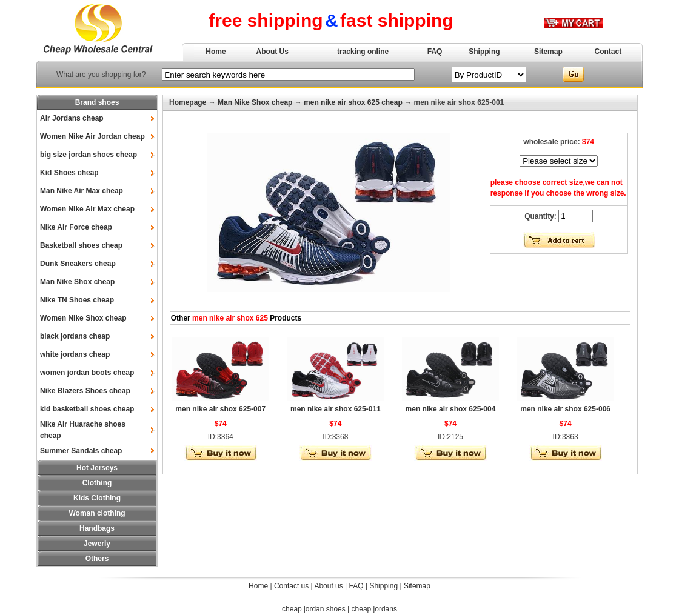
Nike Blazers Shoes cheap (85, 391)
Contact (608, 51)
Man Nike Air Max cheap (81, 191)
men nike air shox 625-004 (451, 409)
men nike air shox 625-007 (220, 409)
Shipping (484, 51)
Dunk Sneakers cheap (78, 263)
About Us (272, 51)
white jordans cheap (75, 354)
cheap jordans (374, 609)
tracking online (363, 51)
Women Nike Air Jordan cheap (92, 136)
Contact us (291, 586)
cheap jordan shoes (314, 609)
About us (328, 586)
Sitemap (548, 51)
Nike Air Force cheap (76, 227)
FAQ (435, 51)
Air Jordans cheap (72, 118)
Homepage (187, 102)
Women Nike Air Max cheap (87, 209)
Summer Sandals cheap (81, 451)
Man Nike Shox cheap (77, 282)
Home (216, 51)
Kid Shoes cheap (69, 172)
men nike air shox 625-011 (335, 409)
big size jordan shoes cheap (88, 154)
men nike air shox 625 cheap (353, 102)
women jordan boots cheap (87, 372)
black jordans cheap (75, 336)
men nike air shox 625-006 (565, 409)
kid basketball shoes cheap (87, 409)
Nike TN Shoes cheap (77, 300)
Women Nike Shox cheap (83, 318)
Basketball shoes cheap (81, 245)
